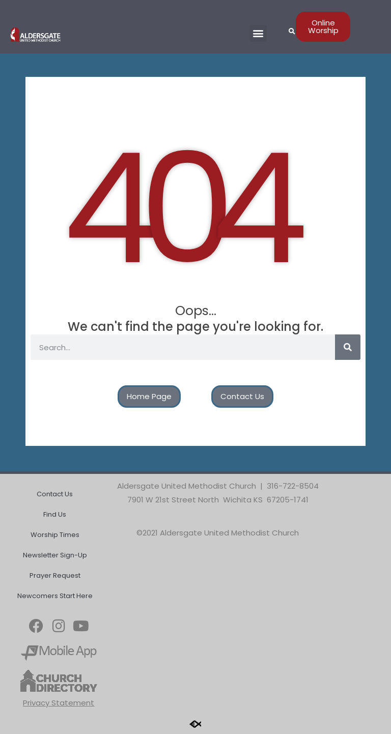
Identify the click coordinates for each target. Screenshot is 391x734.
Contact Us (55, 494)
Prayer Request (55, 575)
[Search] (347, 347)
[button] (258, 33)
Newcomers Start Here (55, 596)
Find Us (54, 514)
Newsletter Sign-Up (55, 555)
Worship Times (55, 535)
